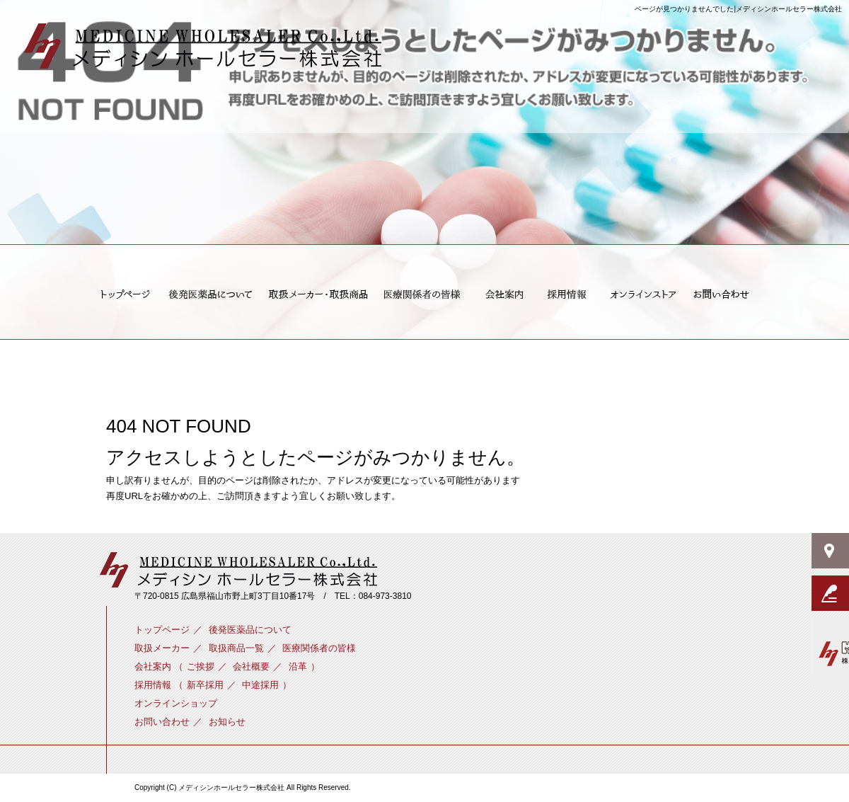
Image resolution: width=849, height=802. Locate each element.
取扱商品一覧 (236, 648)
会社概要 (251, 666)
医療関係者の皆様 (424, 294)
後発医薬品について (209, 294)
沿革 (298, 666)
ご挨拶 (504, 294)
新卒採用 (567, 294)
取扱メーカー (317, 294)
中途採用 (260, 685)
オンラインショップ (641, 294)
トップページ (121, 294)
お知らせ (227, 721)
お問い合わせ (724, 294)
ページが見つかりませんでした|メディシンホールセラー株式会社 (738, 9)
